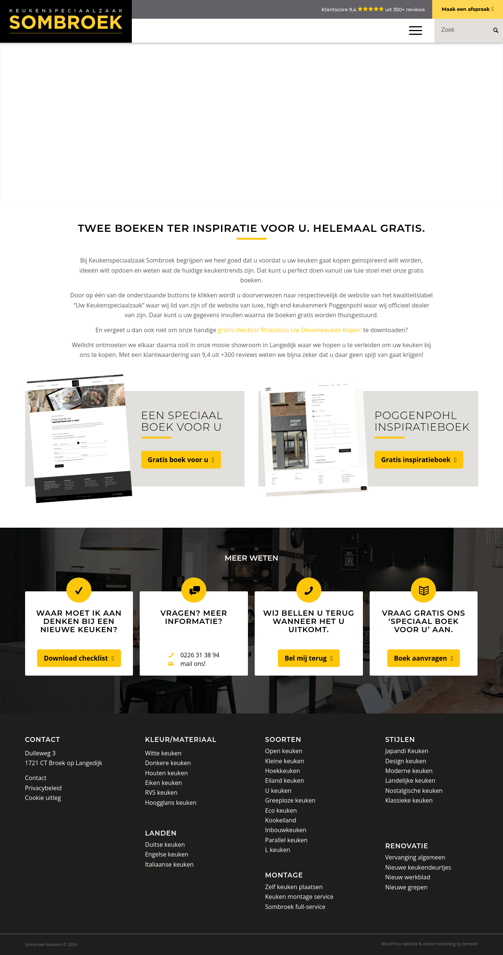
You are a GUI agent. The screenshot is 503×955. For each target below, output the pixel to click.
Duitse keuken (165, 844)
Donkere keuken (168, 763)
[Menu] (414, 30)
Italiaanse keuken (169, 864)
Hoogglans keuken (170, 802)
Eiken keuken (163, 783)
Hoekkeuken (282, 771)
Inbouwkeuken (285, 830)
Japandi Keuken (406, 751)
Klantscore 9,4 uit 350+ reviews (373, 9)
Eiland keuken (284, 780)
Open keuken (284, 751)
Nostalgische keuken (413, 790)
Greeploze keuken (290, 800)
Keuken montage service (299, 896)
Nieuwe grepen (406, 887)
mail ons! (193, 664)
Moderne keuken (409, 771)
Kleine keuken (284, 761)
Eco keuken (281, 810)
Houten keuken (166, 773)
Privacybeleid (43, 788)
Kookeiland (280, 820)
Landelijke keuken (410, 780)
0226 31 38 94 (200, 655)
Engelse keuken (166, 854)
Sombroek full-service (295, 907)
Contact (42, 739)
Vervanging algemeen (415, 857)
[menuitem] (428, 944)
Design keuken (405, 761)
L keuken (277, 850)
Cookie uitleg (43, 798)
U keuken (278, 790)
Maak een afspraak (466, 9)
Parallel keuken (286, 840)
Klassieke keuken (409, 800)
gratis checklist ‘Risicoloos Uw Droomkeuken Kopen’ (290, 330)
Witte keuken (163, 753)
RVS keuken (161, 792)
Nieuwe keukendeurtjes (418, 867)
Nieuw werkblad (407, 877)
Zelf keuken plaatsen (294, 887)
